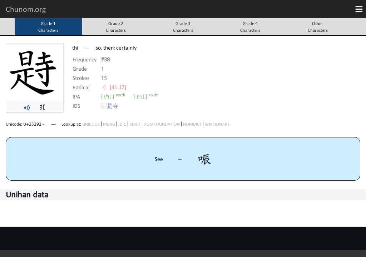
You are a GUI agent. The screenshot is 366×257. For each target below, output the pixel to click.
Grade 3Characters (183, 26)
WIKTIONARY (217, 124)
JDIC (122, 124)
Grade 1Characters (48, 26)
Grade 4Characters (250, 26)
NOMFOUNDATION (162, 124)
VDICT (134, 124)
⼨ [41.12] (114, 87)
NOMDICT (192, 124)
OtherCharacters (318, 26)
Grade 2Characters (116, 26)
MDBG (109, 124)
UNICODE (91, 124)
